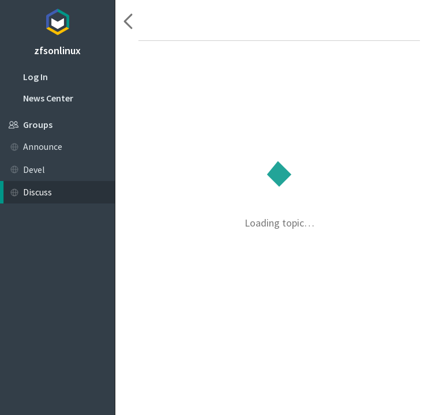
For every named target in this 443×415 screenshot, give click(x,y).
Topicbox (57, 20)
